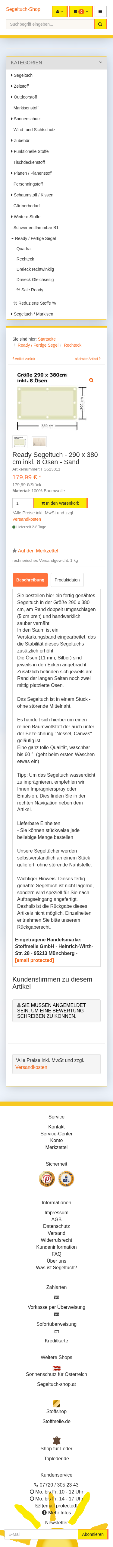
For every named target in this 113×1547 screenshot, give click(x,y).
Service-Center (56, 1133)
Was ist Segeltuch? (56, 1267)
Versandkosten (26, 519)
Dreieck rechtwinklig (34, 269)
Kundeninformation (56, 1247)
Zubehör (20, 140)
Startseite (47, 339)
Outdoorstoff (24, 97)
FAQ (56, 1254)
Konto (56, 1140)
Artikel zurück (25, 359)
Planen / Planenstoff (31, 173)
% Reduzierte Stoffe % (33, 303)
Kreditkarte (56, 1340)
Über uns (56, 1261)
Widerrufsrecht (56, 1240)
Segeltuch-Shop (23, 9)
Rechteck (24, 259)
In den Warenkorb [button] (60, 503)
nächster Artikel (87, 359)
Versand (56, 1233)
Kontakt (56, 1126)
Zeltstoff (20, 86)
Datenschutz (56, 1226)
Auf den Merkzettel (38, 550)
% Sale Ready (28, 289)
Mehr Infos (59, 1512)
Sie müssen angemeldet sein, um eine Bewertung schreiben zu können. (51, 1010)
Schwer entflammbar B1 (34, 227)
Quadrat (23, 248)
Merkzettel (57, 1147)
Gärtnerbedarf (25, 205)
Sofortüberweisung (56, 1324)
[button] (101, 11)
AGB (57, 1219)
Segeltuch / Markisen (32, 314)
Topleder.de (56, 1458)
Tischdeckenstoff (28, 162)
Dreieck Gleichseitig (34, 279)
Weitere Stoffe (25, 216)
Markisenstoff (25, 107)
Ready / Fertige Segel (33, 238)
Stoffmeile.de (56, 1421)
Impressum (56, 1212)
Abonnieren (93, 1534)
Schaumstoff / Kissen (32, 195)
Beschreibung (30, 580)
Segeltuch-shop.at (56, 1384)
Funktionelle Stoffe (30, 151)
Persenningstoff (27, 184)
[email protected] (34, 960)
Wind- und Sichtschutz (33, 129)
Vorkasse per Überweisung (56, 1307)
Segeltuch (22, 75)
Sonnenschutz (26, 118)
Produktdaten (67, 580)
